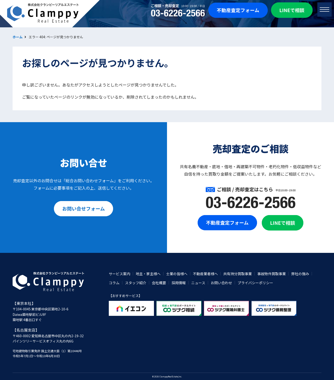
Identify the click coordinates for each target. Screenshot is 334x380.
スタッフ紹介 (135, 282)
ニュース (198, 282)
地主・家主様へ (148, 273)
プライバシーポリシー (255, 282)
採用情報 (179, 282)
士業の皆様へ (176, 273)
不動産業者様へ (205, 273)
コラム (114, 282)
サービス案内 (119, 273)
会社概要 (159, 282)
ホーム (18, 36)
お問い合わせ (221, 282)
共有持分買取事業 (237, 273)
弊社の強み (300, 273)
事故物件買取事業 (271, 273)
